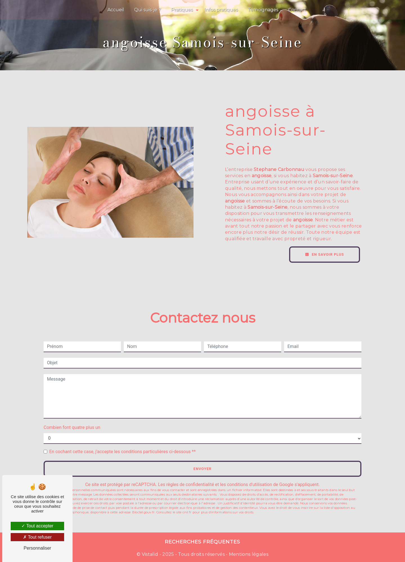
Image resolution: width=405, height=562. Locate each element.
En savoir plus (324, 254)
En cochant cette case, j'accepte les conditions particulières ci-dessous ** (122, 451)
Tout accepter (37, 525)
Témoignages (263, 9)
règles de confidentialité (190, 484)
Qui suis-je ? (147, 9)
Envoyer (203, 469)
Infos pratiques (221, 9)
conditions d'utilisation (249, 484)
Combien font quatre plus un (72, 427)
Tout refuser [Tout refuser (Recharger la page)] (37, 537)
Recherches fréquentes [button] (202, 542)
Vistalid (150, 554)
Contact (297, 9)
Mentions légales (248, 554)
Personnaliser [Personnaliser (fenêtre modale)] (37, 548)
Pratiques (182, 9)
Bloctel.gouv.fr (143, 512)
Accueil (115, 9)
